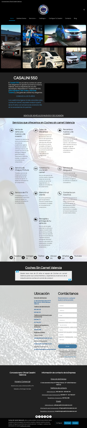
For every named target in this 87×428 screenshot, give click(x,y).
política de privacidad (70, 357)
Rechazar (67, 423)
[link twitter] (45, 416)
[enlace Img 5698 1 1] (65, 35)
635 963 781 (37, 312)
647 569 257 (37, 322)
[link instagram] (39, 416)
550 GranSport (14, 91)
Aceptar (75, 423)
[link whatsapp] (50, 416)
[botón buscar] (84, 9)
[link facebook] (36, 416)
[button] (33, 18)
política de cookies (25, 426)
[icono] (12, 130)
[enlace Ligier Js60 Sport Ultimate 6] (33, 35)
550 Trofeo (24, 91)
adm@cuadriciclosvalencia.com (43, 338)
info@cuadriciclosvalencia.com (43, 344)
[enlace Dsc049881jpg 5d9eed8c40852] (43, 58)
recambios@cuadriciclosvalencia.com (45, 349)
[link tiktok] (42, 416)
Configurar (59, 423)
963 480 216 (37, 309)
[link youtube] (47, 416)
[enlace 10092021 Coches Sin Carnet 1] (76, 58)
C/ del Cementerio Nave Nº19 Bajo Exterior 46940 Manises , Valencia (42, 302)
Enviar (67, 346)
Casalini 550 (14, 83)
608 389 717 (37, 319)
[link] (43, 9)
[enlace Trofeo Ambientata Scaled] (11, 46)
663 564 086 (37, 329)
